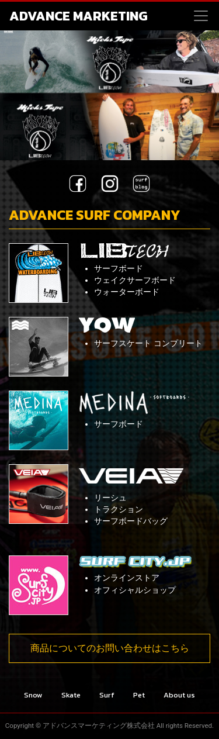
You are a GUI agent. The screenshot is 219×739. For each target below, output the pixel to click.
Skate (71, 694)
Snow (33, 694)
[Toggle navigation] (201, 16)
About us (179, 694)
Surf (106, 694)
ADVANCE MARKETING (78, 15)
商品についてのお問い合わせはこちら (109, 648)
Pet (139, 694)
